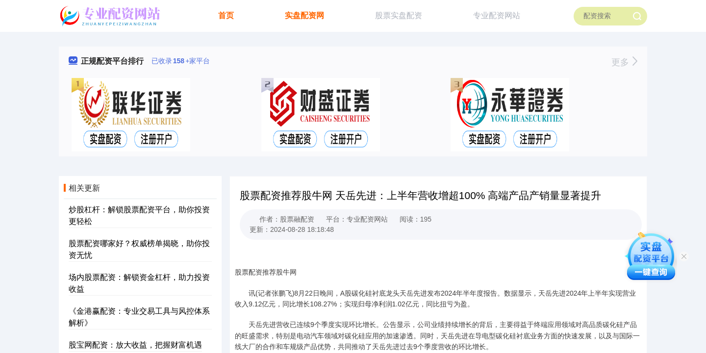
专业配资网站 (496, 15)
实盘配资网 (304, 15)
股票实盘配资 (398, 15)
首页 (226, 15)
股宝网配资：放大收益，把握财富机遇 (135, 345)
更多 (624, 62)
